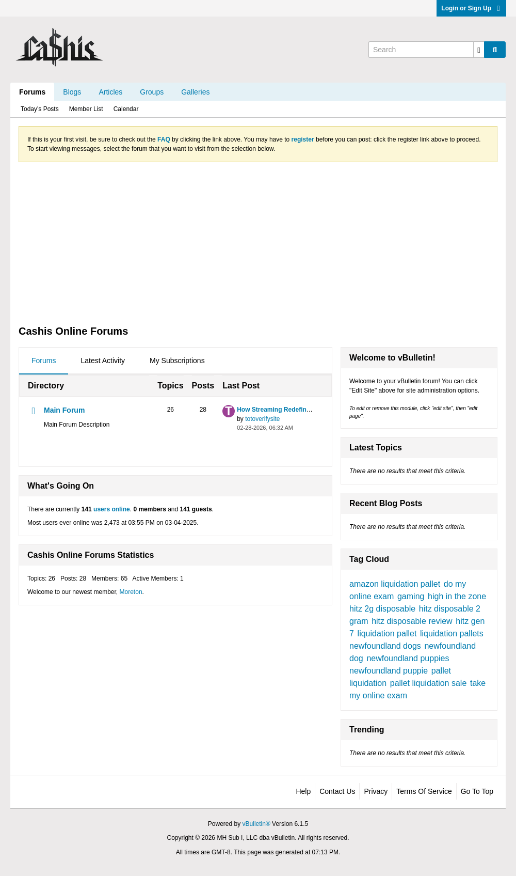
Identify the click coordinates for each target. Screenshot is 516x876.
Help (303, 791)
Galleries (195, 92)
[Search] (426, 49)
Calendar (126, 109)
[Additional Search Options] (479, 49)
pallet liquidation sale (428, 683)
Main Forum (64, 410)
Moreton (131, 592)
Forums (32, 92)
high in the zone (457, 596)
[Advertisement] (258, 242)
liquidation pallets (451, 633)
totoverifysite (262, 419)
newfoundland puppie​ (388, 670)
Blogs (72, 92)
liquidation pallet (387, 633)
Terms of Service (424, 791)
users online (111, 509)
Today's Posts (40, 109)
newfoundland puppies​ (407, 658)
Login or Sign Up (471, 8)
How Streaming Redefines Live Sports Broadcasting (313, 409)
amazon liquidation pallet (394, 584)
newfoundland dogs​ (385, 646)
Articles (110, 92)
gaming (410, 596)
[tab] (43, 361)
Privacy (376, 791)
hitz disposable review (412, 621)
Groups (152, 92)
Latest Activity (102, 360)
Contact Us (337, 791)
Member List (86, 109)
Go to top (477, 791)
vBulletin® (256, 823)
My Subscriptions (177, 360)
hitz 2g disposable (382, 608)
